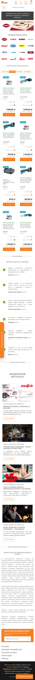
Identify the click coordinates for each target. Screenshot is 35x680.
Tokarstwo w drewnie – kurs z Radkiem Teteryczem (17, 447)
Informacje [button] (17, 655)
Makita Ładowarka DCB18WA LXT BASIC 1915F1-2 (9, 182)
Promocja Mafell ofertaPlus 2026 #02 (16, 407)
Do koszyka (9, 114)
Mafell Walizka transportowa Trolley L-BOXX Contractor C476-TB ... (9, 92)
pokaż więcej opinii (17, 362)
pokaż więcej (17, 256)
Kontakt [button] (17, 646)
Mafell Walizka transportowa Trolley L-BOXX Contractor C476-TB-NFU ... (26, 137)
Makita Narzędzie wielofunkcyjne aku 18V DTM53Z (26, 181)
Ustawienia (13, 677)
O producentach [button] (17, 652)
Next (31, 25)
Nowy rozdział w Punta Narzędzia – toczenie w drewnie (14, 529)
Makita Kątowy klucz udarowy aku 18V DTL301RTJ (25, 226)
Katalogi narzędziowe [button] (17, 649)
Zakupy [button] (17, 658)
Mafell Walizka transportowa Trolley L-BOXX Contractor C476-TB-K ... (9, 227)
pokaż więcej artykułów (17, 547)
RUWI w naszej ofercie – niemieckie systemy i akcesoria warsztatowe (17, 488)
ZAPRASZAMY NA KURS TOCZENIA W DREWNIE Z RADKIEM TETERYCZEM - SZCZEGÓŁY (17, 15)
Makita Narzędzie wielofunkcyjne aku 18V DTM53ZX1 (9, 136)
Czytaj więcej (9, 418)
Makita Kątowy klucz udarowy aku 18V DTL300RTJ (25, 91)
